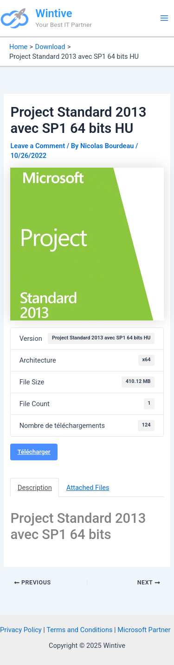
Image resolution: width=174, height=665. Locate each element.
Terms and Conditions (79, 630)
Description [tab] (35, 487)
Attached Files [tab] (88, 487)
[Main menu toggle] (164, 18)
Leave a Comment (37, 146)
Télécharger (33, 451)
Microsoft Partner (143, 630)
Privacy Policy (21, 630)
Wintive (54, 13)
